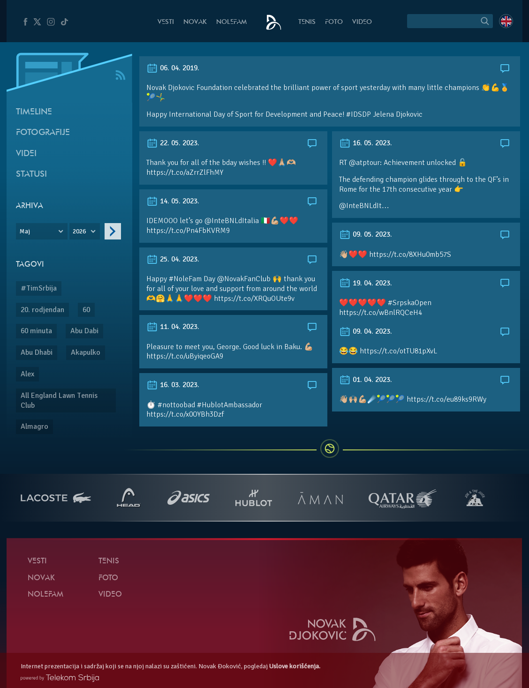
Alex (27, 374)
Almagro (34, 426)
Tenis (307, 22)
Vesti (166, 22)
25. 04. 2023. (172, 259)
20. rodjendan (42, 309)
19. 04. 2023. (365, 283)
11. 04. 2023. (172, 326)
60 (86, 309)
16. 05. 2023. (365, 143)
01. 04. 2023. (365, 379)
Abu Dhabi (37, 352)
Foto (334, 22)
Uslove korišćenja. (294, 666)
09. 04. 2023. (365, 331)
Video (362, 22)
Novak (195, 22)
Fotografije (43, 132)
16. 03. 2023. (172, 384)
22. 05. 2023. (172, 143)
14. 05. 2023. (172, 201)
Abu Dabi (84, 331)
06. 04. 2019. (172, 68)
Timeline (34, 112)
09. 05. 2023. (365, 234)
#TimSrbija (39, 288)
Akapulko (85, 352)
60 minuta (36, 331)
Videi (26, 154)
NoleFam (231, 22)
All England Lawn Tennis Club (59, 400)
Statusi (31, 174)
